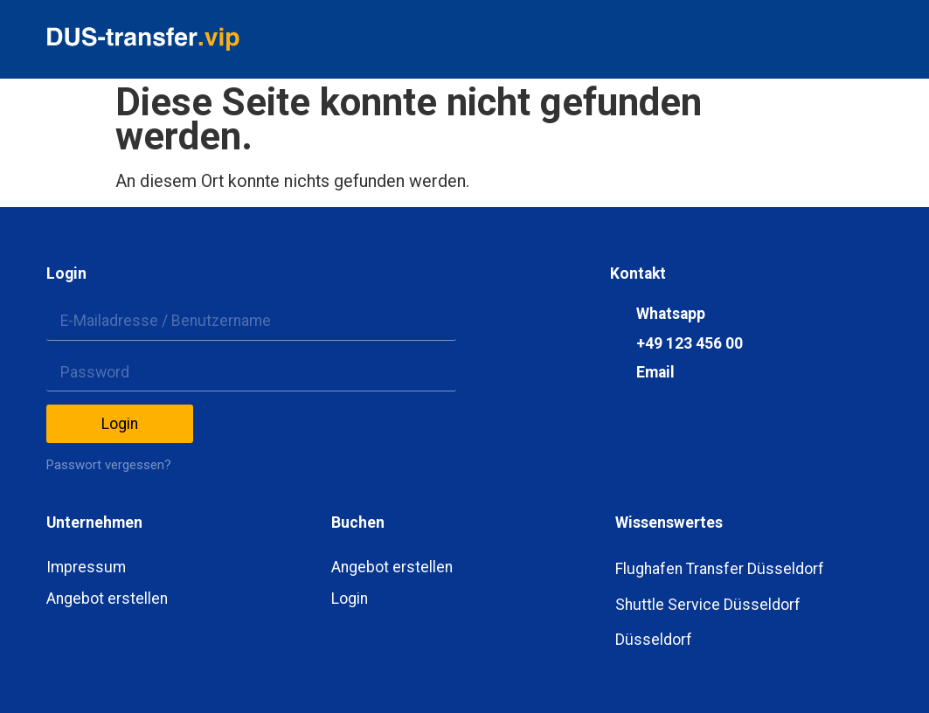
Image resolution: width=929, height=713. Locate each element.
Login (349, 598)
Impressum (86, 567)
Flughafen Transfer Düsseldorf (719, 569)
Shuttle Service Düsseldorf (708, 604)
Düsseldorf (653, 639)
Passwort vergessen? (108, 465)
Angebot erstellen (107, 598)
